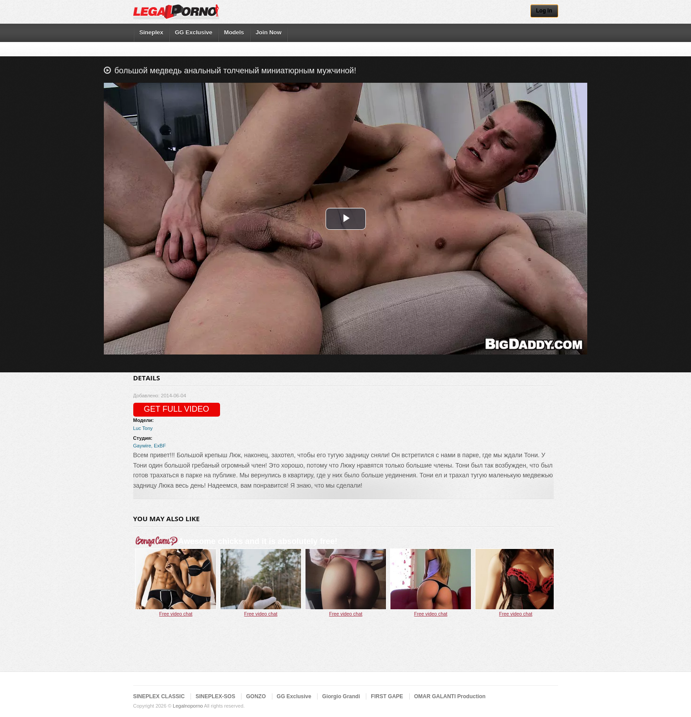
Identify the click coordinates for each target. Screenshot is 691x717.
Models (234, 32)
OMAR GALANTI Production (450, 696)
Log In (544, 11)
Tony (147, 428)
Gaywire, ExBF (149, 445)
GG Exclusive (193, 32)
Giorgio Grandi (341, 696)
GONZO (256, 696)
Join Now (269, 32)
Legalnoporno (188, 706)
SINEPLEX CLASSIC (159, 696)
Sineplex (151, 32)
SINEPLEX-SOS (215, 696)
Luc (137, 428)
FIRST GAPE (387, 696)
